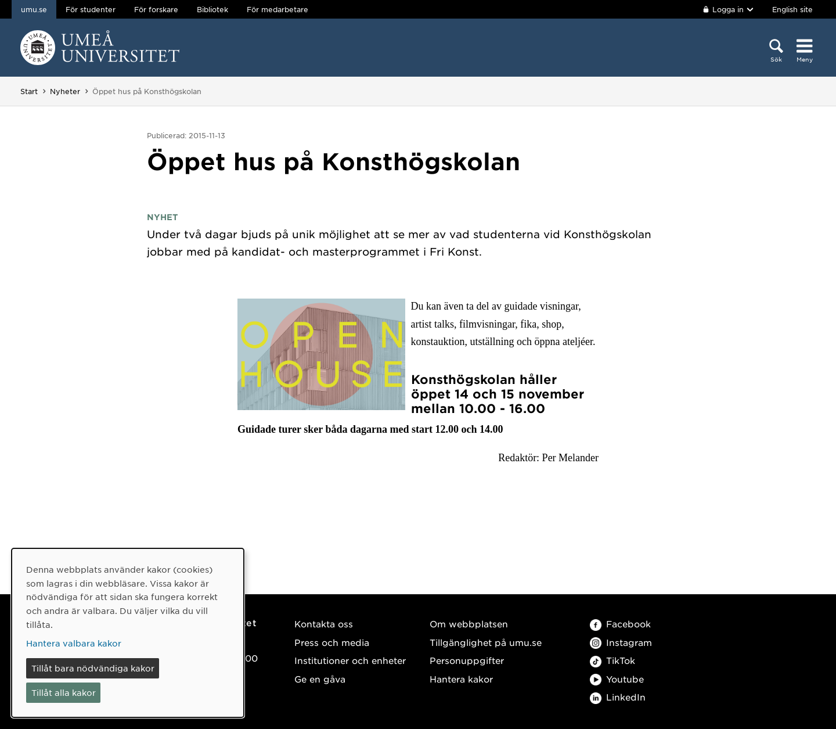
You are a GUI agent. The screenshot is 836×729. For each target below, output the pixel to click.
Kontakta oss (323, 623)
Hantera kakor (461, 678)
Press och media (331, 642)
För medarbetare (277, 9)
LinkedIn (618, 696)
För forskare (156, 9)
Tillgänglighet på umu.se (486, 642)
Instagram (621, 642)
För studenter (91, 9)
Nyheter (65, 91)
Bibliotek (212, 9)
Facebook (620, 623)
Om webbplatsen (469, 623)
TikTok (612, 660)
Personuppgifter (467, 660)
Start (29, 91)
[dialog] (128, 632)
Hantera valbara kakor (73, 643)
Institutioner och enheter (350, 660)
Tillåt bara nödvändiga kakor (92, 668)
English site (792, 9)
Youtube (617, 678)
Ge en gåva (319, 678)
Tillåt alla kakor (63, 692)
